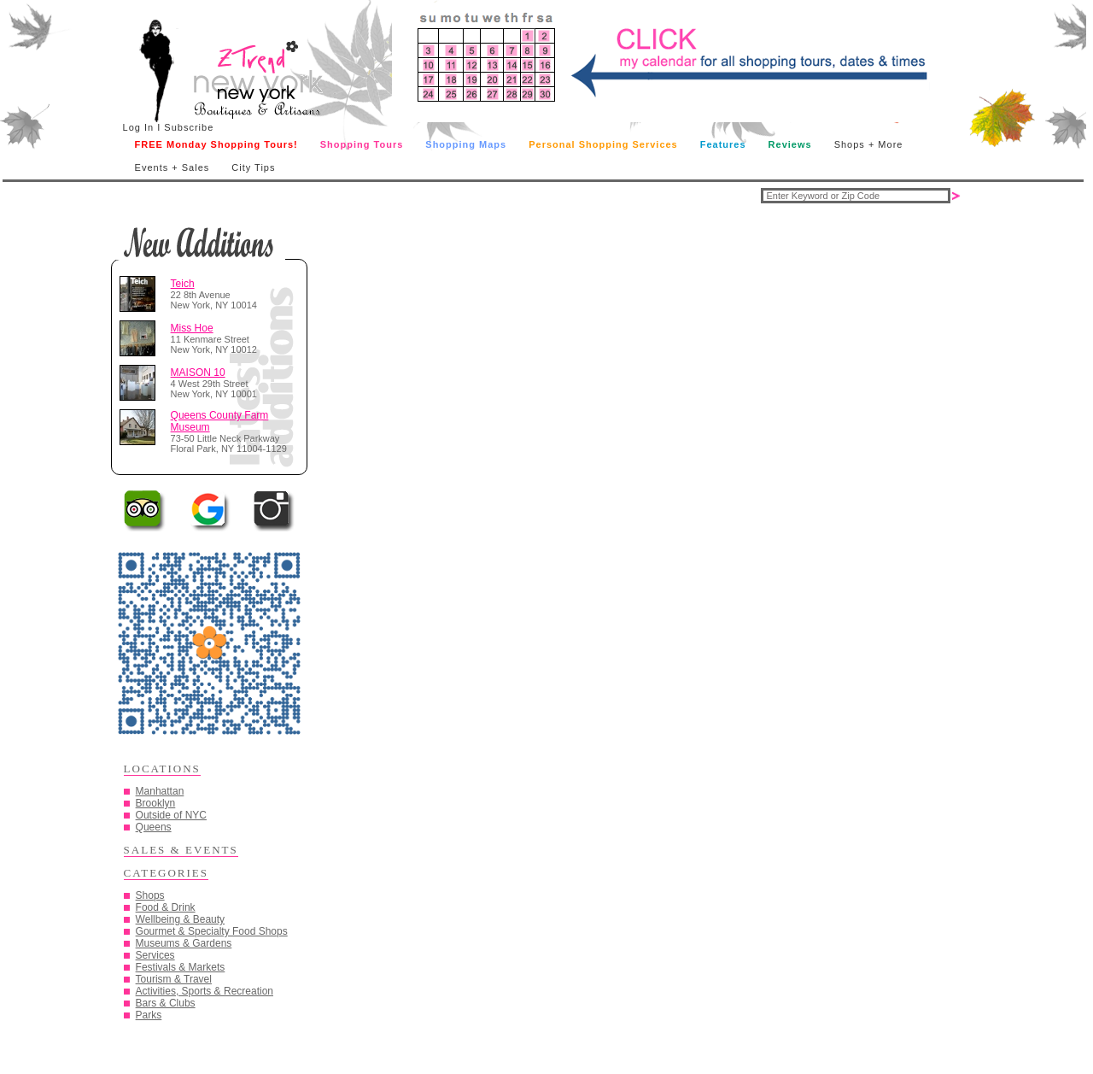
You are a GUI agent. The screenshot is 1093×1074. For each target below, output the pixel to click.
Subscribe (188, 127)
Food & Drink (166, 907)
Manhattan (160, 791)
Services (155, 955)
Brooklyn (156, 803)
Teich (183, 284)
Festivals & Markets (180, 967)
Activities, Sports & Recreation (204, 991)
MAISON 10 (198, 373)
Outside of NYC (171, 815)
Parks (149, 1015)
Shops (150, 895)
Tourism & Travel (174, 979)
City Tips (253, 167)
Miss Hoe (192, 328)
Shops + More (868, 144)
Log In (139, 127)
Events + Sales (172, 167)
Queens (154, 827)
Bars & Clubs (166, 1003)
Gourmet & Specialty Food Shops (212, 931)
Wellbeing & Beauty (180, 919)
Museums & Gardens (184, 943)
